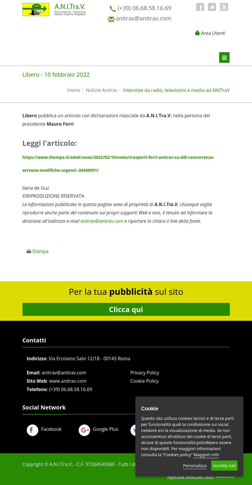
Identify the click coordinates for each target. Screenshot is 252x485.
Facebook (44, 429)
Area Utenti (213, 33)
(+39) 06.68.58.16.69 (70, 389)
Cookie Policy (144, 381)
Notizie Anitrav (101, 90)
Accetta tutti (224, 465)
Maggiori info (206, 454)
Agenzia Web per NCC (190, 476)
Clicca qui (126, 309)
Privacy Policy (144, 372)
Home (73, 90)
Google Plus (98, 429)
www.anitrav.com (68, 381)
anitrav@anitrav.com (64, 372)
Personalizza (195, 465)
